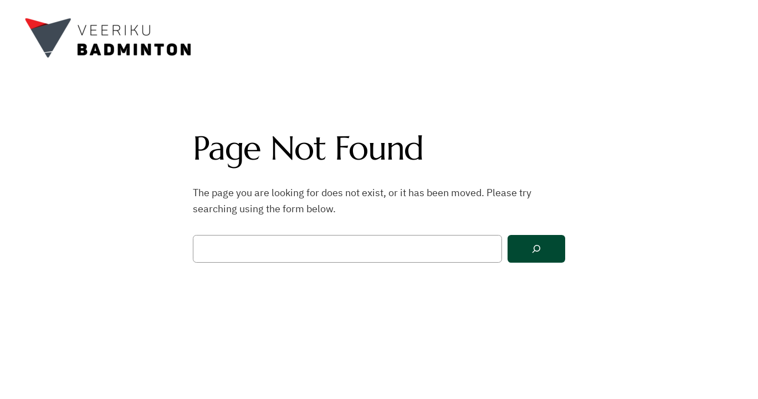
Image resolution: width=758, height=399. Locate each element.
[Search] (536, 249)
